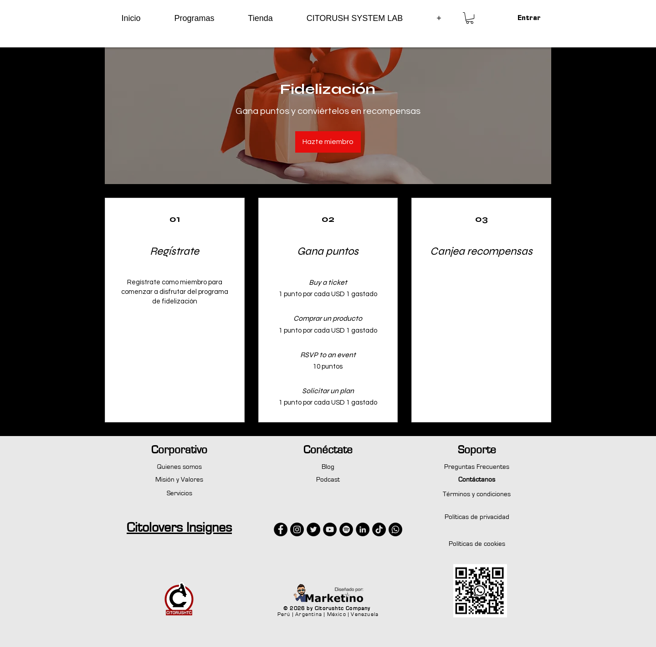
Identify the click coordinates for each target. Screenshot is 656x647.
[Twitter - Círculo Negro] (313, 529)
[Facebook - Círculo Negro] (280, 529)
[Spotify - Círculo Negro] (346, 529)
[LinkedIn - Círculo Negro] (362, 529)
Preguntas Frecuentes (476, 466)
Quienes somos (179, 466)
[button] (194, 18)
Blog (328, 466)
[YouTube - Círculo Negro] (330, 529)
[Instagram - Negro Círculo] (297, 529)
